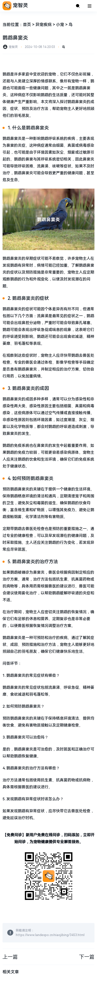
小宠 (60, 24)
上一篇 (10, 957)
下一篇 (86, 957)
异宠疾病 (43, 24)
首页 (27, 24)
